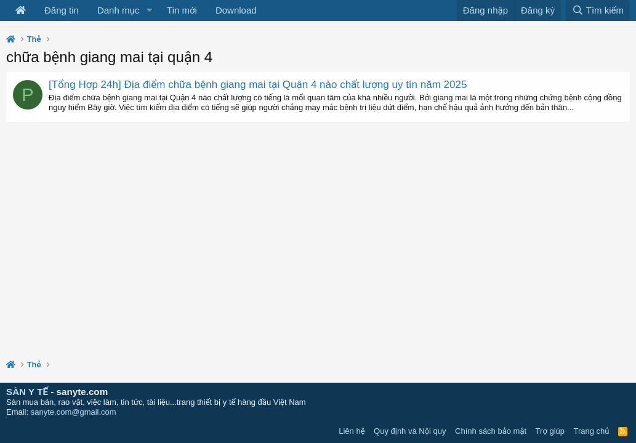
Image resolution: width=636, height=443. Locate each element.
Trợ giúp (550, 431)
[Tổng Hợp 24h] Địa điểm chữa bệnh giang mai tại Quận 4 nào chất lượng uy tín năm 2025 (258, 84)
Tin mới (182, 10)
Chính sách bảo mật (490, 431)
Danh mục (118, 10)
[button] (149, 10)
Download (236, 10)
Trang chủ (592, 431)
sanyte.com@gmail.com (73, 412)
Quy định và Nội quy (410, 431)
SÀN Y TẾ (27, 391)
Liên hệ (351, 431)
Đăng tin (61, 10)
